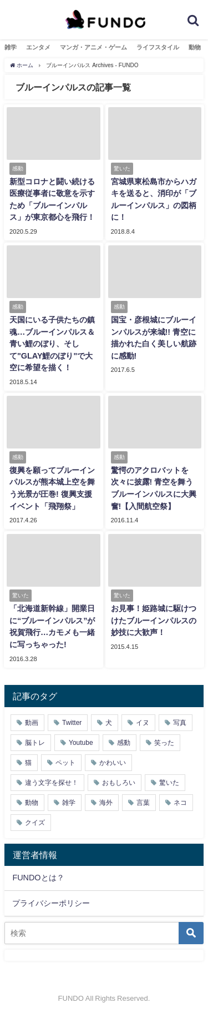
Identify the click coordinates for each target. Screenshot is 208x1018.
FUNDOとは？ (38, 877)
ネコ (180, 802)
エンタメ (38, 47)
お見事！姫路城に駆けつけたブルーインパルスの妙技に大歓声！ (153, 620)
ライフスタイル (157, 47)
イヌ (142, 722)
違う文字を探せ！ (51, 782)
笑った (164, 742)
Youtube (81, 742)
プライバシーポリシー (51, 903)
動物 (195, 47)
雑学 (10, 47)
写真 (179, 722)
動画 (31, 722)
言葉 (143, 802)
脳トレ (35, 742)
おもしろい (118, 782)
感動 (123, 742)
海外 (106, 802)
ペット (65, 762)
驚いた (169, 782)
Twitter (72, 722)
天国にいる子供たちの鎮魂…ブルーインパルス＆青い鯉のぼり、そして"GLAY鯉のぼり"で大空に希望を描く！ (52, 343)
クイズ (35, 822)
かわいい (112, 762)
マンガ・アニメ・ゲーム (93, 47)
